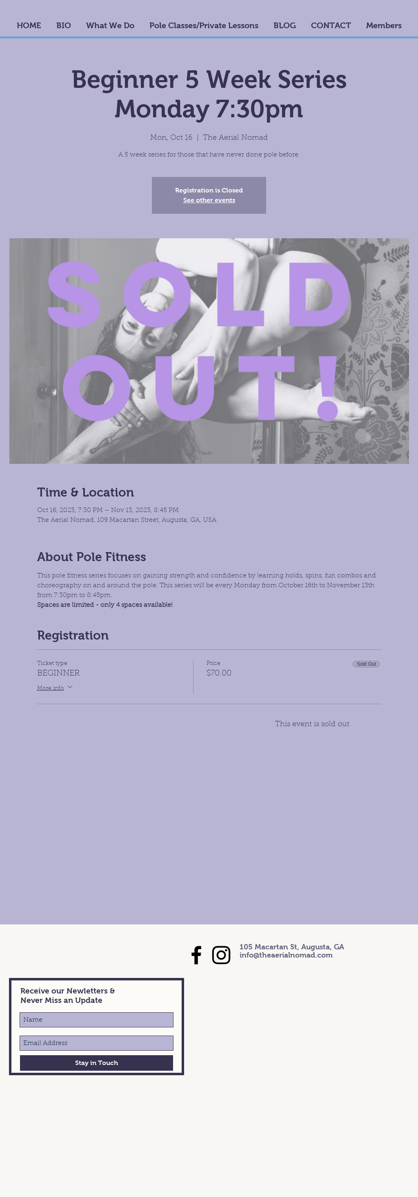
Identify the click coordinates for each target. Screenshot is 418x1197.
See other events (209, 200)
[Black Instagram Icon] (221, 955)
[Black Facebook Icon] (196, 955)
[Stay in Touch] (96, 1063)
